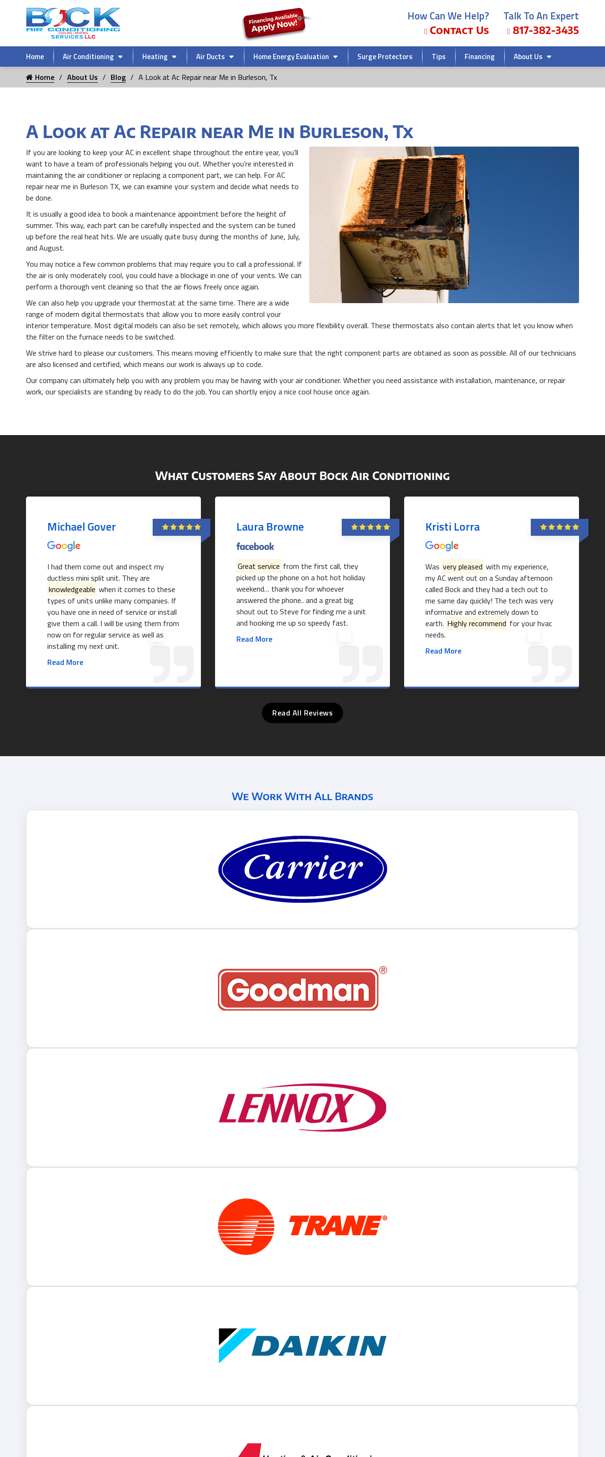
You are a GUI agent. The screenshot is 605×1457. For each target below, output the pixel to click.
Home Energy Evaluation (291, 56)
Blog (118, 77)
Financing (480, 56)
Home (35, 56)
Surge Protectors (385, 56)
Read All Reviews (302, 712)
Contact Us (456, 30)
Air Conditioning (88, 56)
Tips (439, 56)
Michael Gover (81, 526)
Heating (155, 56)
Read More (65, 662)
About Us (528, 56)
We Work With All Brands (302, 796)
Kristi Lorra (452, 526)
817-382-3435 (543, 30)
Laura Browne (270, 526)
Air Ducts (210, 56)
